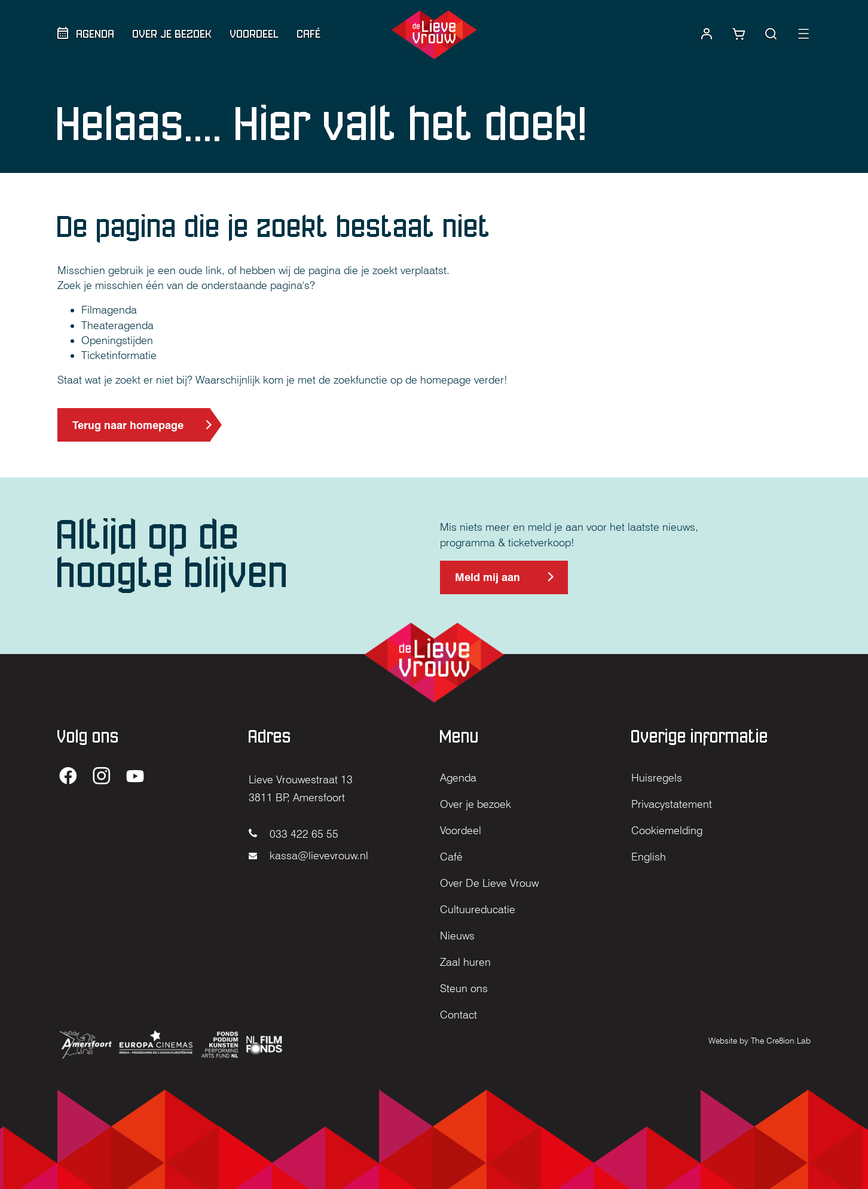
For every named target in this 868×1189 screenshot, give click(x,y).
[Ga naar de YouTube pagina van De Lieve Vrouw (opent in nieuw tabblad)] (135, 777)
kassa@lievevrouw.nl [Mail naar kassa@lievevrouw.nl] (308, 855)
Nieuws (457, 935)
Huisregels (656, 777)
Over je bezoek (172, 34)
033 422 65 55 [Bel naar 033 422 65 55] (293, 834)
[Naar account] (706, 34)
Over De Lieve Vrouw (489, 883)
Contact (458, 1014)
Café (309, 34)
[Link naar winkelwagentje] (739, 34)
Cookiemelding (666, 830)
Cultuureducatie (477, 909)
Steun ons (464, 988)
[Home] (433, 35)
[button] (771, 34)
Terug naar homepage (128, 425)
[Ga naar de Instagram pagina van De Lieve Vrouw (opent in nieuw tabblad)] (101, 777)
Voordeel (254, 34)
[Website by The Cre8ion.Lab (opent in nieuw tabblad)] (759, 1039)
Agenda (96, 34)
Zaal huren (465, 962)
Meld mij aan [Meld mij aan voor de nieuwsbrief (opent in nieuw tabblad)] (487, 582)
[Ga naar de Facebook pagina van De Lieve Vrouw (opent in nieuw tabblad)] (68, 777)
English (648, 856)
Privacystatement (671, 804)
